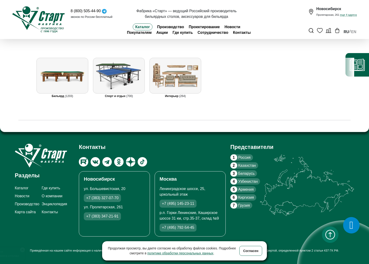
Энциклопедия (54, 204)
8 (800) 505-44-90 (86, 11)
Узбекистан (244, 181)
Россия (240, 157)
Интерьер (172, 96)
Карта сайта (25, 212)
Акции (162, 33)
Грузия (240, 205)
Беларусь (242, 173)
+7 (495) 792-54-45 (178, 227)
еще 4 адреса (348, 14)
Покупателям (139, 33)
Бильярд (58, 96)
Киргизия (242, 197)
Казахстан (243, 165)
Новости (232, 27)
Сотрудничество (212, 33)
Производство (170, 27)
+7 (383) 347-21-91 (102, 216)
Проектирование (204, 27)
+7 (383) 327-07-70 (102, 198)
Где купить (182, 33)
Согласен (250, 251)
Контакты (242, 33)
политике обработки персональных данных (180, 253)
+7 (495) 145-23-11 (178, 204)
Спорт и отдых (115, 96)
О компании (52, 196)
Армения (242, 189)
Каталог (142, 27)
